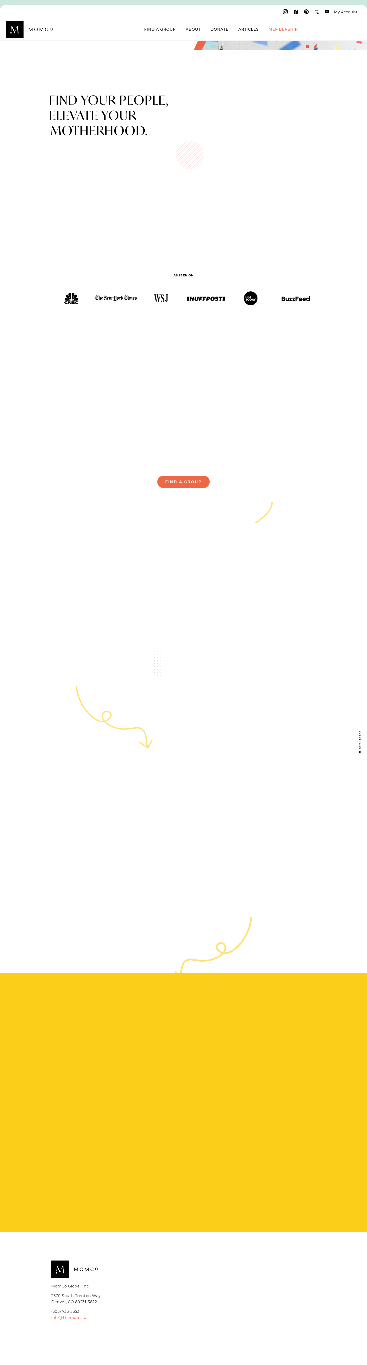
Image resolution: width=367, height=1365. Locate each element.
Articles (248, 29)
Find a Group (160, 29)
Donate (219, 29)
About (193, 29)
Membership (283, 29)
